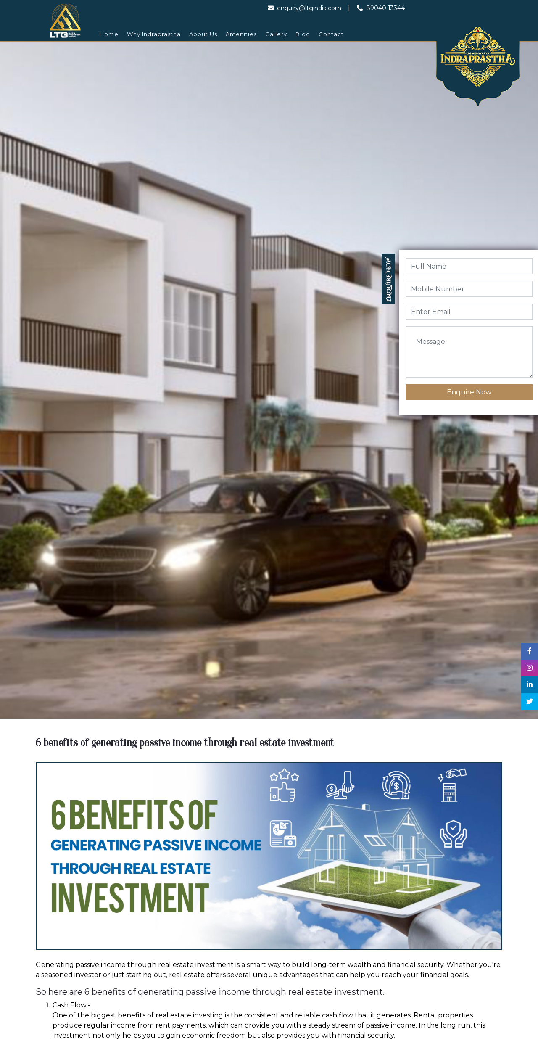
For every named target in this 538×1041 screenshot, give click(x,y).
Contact (331, 34)
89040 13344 (381, 8)
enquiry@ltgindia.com (304, 8)
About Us (203, 34)
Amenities (241, 34)
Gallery (276, 34)
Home (109, 34)
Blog (302, 34)
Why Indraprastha (154, 34)
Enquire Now (469, 392)
